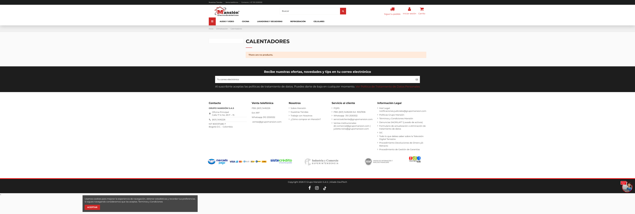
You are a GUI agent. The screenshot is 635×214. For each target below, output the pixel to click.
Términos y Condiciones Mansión (396, 118)
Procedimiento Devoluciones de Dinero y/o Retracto (401, 144)
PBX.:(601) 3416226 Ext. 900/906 (349, 112)
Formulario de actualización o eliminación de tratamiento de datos (402, 127)
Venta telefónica (232, 2)
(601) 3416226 (218, 119)
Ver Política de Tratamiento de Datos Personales (388, 86)
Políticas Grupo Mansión (391, 115)
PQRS (337, 108)
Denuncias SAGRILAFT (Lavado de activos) (401, 122)
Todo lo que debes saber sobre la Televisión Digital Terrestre (401, 137)
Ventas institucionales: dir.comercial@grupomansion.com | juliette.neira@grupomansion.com (352, 126)
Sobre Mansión (298, 108)
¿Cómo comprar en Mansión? (306, 119)
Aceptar (92, 207)
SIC (381, 132)
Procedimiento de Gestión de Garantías (399, 149)
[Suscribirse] (417, 79)
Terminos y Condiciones (150, 201)
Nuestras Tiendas (216, 2)
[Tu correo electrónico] (314, 79)
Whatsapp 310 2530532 (346, 115)
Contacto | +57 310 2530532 (251, 2)
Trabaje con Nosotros (301, 115)
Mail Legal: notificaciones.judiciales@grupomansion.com (402, 109)
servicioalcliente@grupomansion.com (353, 119)
